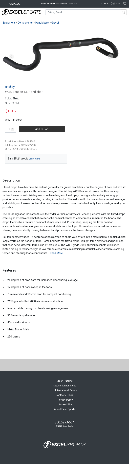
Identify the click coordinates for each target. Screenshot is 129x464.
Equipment (9, 22)
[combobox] (86, 12)
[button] (11, 57)
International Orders (66, 390)
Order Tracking (65, 381)
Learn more (34, 158)
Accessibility (65, 404)
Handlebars (42, 22)
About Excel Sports (64, 409)
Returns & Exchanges (64, 385)
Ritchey (10, 86)
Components (25, 22)
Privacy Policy (65, 399)
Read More (56, 253)
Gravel (55, 22)
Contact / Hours (64, 395)
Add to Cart (41, 129)
